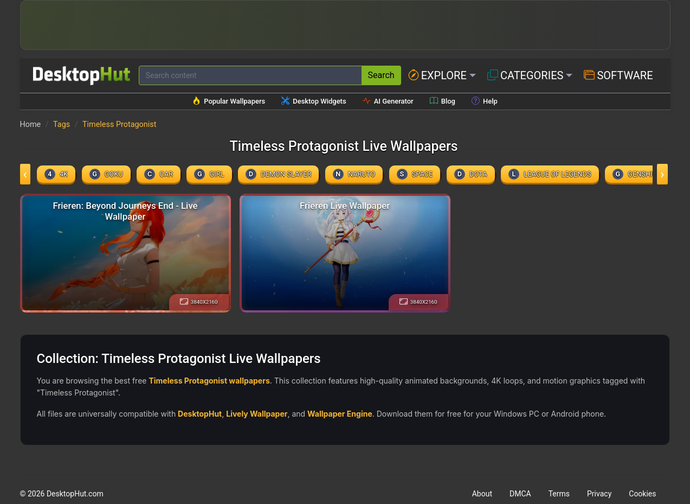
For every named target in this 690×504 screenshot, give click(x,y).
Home (30, 124)
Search (381, 75)
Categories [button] (525, 75)
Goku (106, 174)
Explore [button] (437, 75)
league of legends (549, 174)
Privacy (599, 493)
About (482, 493)
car (158, 174)
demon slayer (278, 174)
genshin (634, 174)
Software (618, 75)
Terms (559, 493)
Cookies (642, 493)
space (415, 174)
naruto (354, 174)
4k (56, 174)
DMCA (520, 493)
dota (470, 174)
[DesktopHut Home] (81, 75)
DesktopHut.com (75, 493)
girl (209, 174)
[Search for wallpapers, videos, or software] (250, 75)
